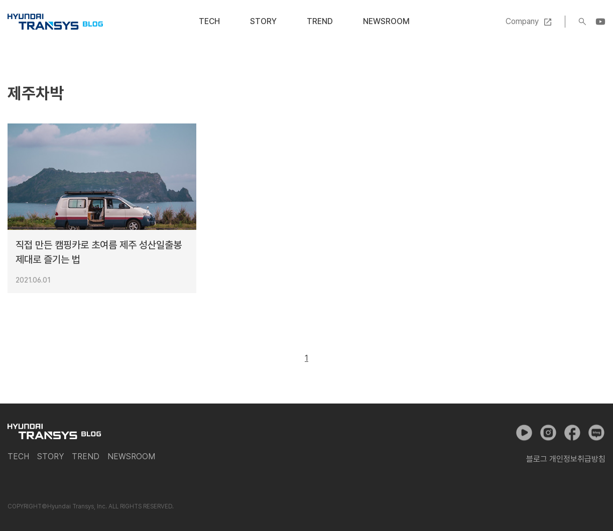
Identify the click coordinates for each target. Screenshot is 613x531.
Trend (320, 21)
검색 (582, 22)
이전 (284, 358)
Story (263, 21)
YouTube (600, 22)
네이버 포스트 (596, 433)
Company (522, 21)
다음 (329, 358)
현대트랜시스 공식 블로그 (55, 22)
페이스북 (572, 433)
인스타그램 (548, 433)
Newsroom (386, 21)
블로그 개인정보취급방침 (565, 459)
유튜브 (524, 433)
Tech (209, 21)
